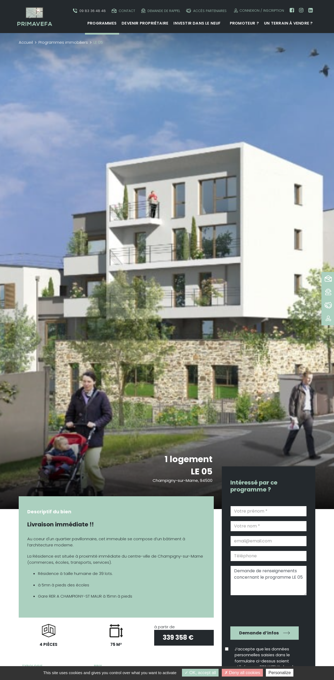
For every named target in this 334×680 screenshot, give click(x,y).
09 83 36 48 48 (89, 11)
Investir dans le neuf (196, 23)
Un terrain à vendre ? (288, 23)
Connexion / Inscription (258, 10)
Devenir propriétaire (145, 23)
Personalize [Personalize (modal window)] (280, 672)
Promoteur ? (244, 23)
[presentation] (264, 610)
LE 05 (201, 471)
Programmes (101, 23)
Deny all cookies (242, 672)
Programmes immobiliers (63, 42)
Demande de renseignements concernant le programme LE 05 (268, 580)
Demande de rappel (160, 11)
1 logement (188, 459)
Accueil (26, 42)
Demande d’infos (259, 633)
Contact (123, 11)
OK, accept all (200, 672)
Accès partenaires (206, 11)
